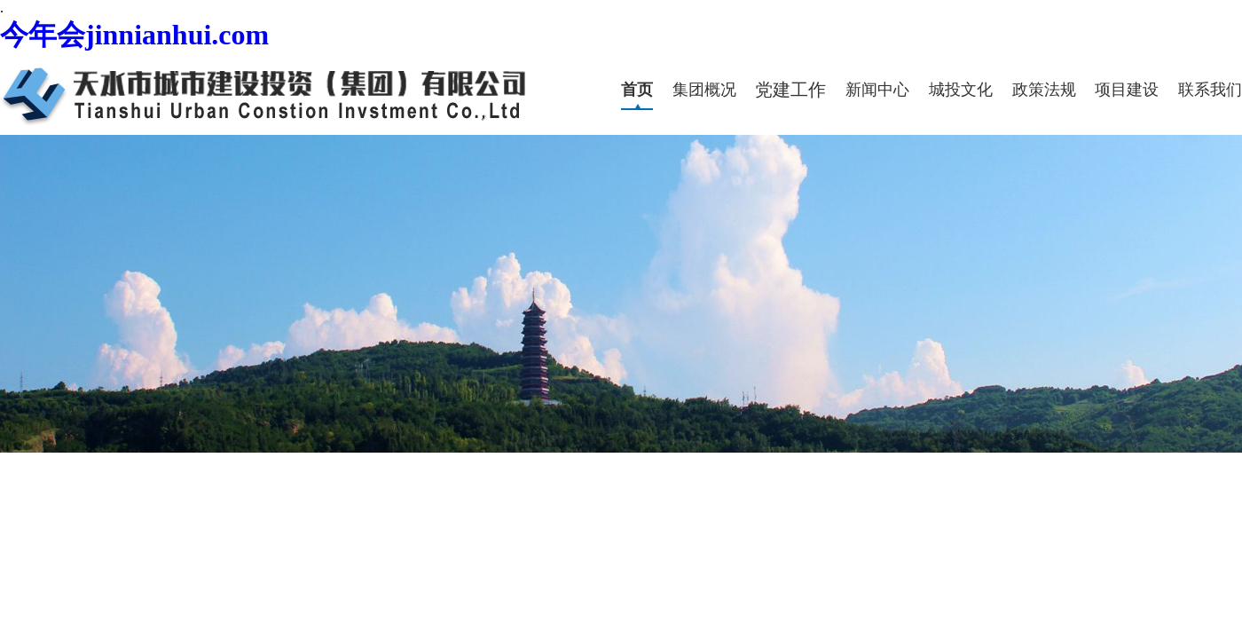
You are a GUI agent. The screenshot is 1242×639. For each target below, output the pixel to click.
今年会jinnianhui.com (134, 35)
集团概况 (704, 90)
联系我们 (1210, 90)
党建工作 (790, 89)
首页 (637, 90)
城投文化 (961, 90)
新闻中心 (877, 90)
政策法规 (1044, 90)
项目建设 (1127, 90)
